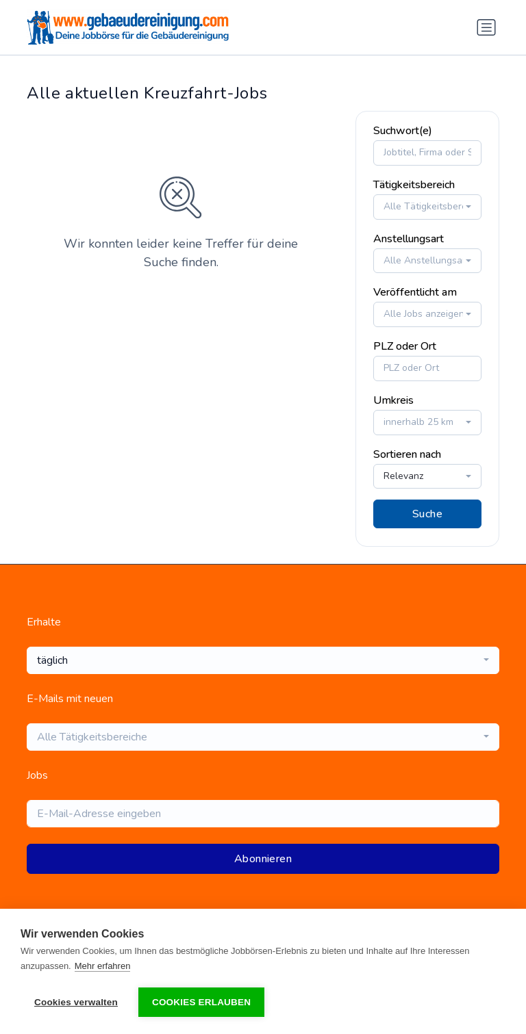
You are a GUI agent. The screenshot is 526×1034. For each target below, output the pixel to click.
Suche (427, 513)
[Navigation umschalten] (486, 27)
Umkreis (393, 400)
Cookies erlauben (201, 1002)
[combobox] (427, 207)
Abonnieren (263, 858)
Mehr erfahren (103, 966)
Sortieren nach (407, 454)
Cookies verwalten (76, 1002)
